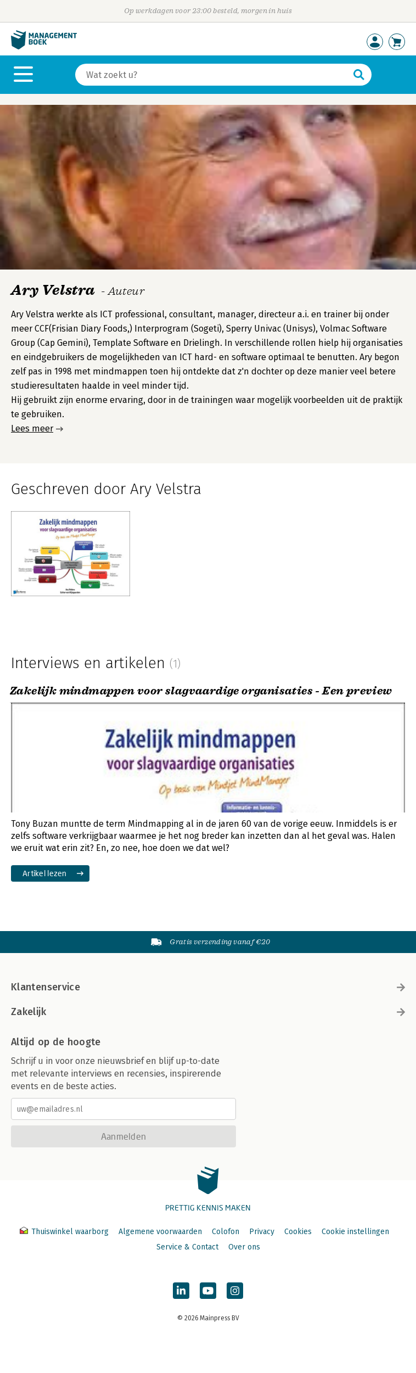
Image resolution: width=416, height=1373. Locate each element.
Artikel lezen (45, 873)
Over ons (244, 1247)
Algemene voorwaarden (160, 1231)
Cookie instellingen (355, 1231)
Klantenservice (208, 987)
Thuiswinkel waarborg (65, 1231)
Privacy (261, 1231)
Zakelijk (208, 1012)
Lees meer (32, 428)
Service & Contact (187, 1247)
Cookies (298, 1231)
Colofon (225, 1231)
